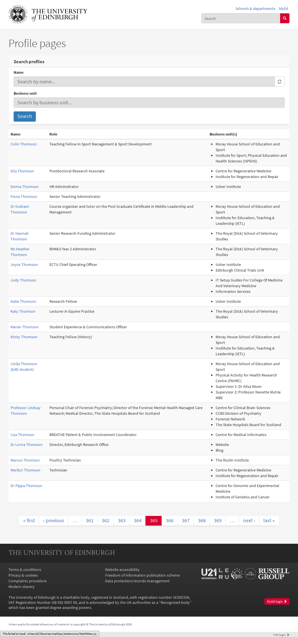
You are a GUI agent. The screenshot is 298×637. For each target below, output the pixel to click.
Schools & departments (255, 8)
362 (105, 520)
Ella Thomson (22, 170)
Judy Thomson (23, 280)
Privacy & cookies (23, 575)
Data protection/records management (137, 580)
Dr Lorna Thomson (27, 444)
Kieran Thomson (25, 326)
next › (249, 520)
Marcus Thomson (25, 460)
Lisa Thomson (22, 434)
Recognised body (175, 602)
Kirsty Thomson (24, 336)
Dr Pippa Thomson (26, 485)
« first (29, 520)
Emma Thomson (25, 186)
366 (170, 520)
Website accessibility (122, 569)
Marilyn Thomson (25, 470)
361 (89, 520)
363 (122, 520)
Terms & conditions (25, 569)
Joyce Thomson (24, 264)
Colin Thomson (24, 144)
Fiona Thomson (24, 196)
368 (202, 520)
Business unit (25, 93)
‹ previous (53, 520)
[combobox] (240, 18)
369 (218, 520)
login (281, 635)
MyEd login (277, 601)
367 (185, 520)
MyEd (283, 8)
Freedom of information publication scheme (142, 575)
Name (19, 72)
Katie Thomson (23, 301)
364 (137, 520)
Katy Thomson (23, 311)
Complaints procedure (28, 580)
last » (269, 520)
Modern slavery (22, 586)
